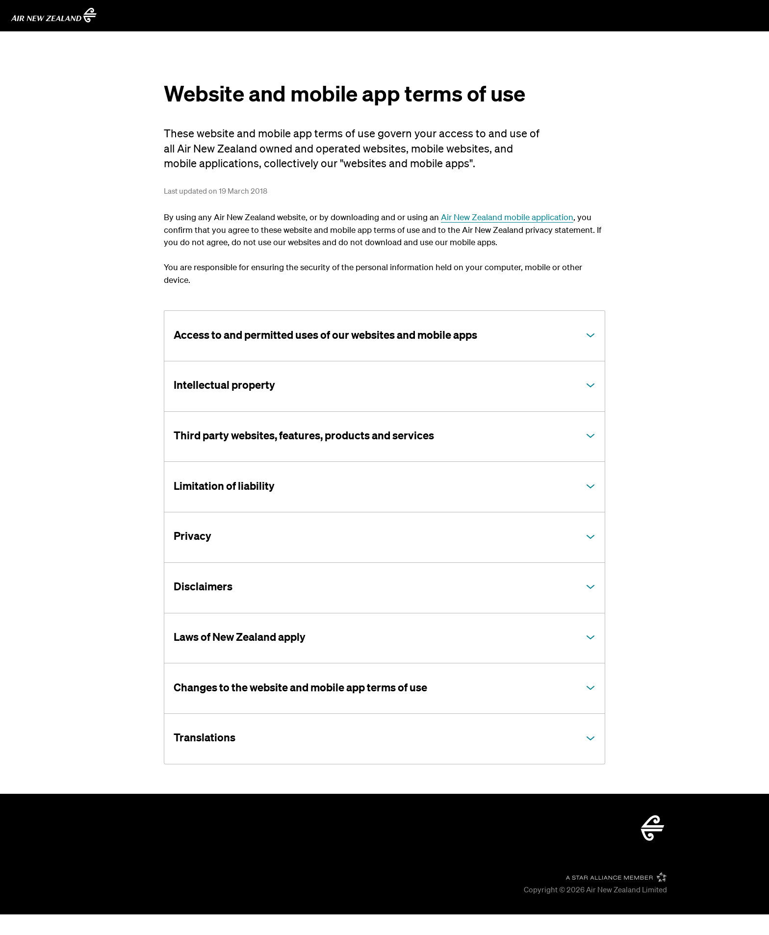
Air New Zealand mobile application (507, 217)
